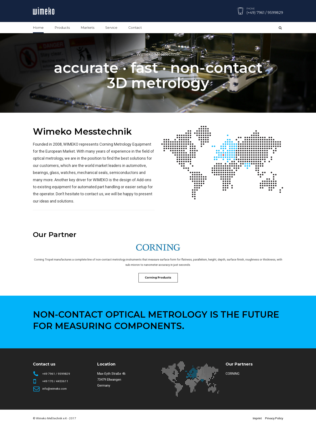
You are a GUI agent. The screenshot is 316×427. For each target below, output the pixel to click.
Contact (135, 27)
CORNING (232, 374)
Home (38, 27)
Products (62, 27)
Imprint (257, 418)
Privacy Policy (274, 418)
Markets (87, 27)
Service (111, 27)
